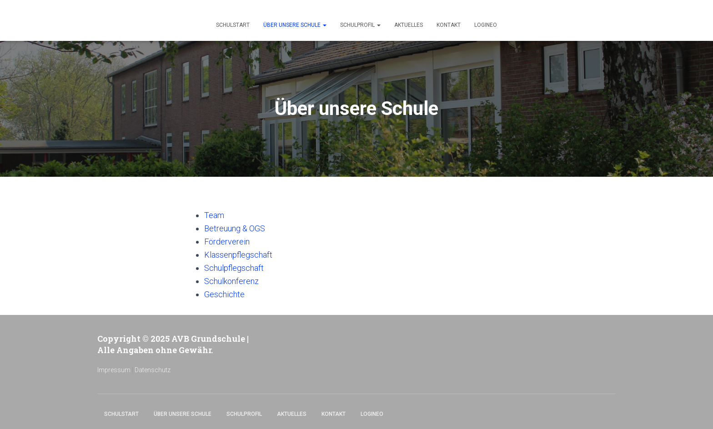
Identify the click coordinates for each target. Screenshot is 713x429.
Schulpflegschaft (234, 268)
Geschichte (224, 294)
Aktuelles (408, 25)
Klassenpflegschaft (238, 254)
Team (214, 215)
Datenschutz (153, 370)
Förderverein (227, 241)
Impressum (114, 370)
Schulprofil (360, 25)
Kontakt (449, 25)
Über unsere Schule (294, 25)
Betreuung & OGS (234, 228)
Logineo (485, 25)
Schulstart (233, 25)
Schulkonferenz (231, 281)
